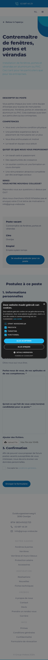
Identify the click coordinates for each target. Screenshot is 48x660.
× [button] (44, 304)
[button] (24, 352)
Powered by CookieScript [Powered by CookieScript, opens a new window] (24, 356)
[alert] (24, 330)
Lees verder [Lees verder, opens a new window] (17, 319)
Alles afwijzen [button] (24, 347)
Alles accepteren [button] (24, 341)
